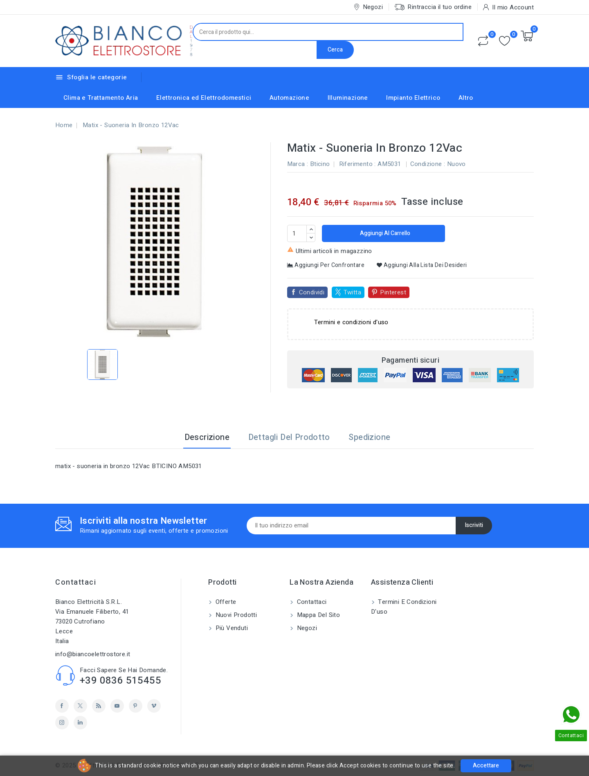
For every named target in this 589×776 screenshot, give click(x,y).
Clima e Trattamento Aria (100, 97)
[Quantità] (297, 233)
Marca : (297, 163)
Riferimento (356, 163)
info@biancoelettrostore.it (92, 654)
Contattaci (75, 582)
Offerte (225, 601)
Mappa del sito (317, 614)
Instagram (62, 722)
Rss (99, 706)
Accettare (486, 765)
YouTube (117, 706)
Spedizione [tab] (369, 437)
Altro (466, 97)
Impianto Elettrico (413, 97)
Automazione (289, 97)
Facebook (62, 706)
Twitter (80, 706)
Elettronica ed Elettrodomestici (203, 97)
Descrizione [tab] (206, 437)
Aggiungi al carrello (384, 233)
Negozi (306, 627)
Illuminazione (348, 97)
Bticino (320, 163)
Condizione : (427, 163)
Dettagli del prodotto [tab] (289, 437)
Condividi (312, 292)
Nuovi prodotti (235, 614)
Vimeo (154, 706)
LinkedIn (80, 722)
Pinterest (393, 292)
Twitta (352, 292)
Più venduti (231, 627)
